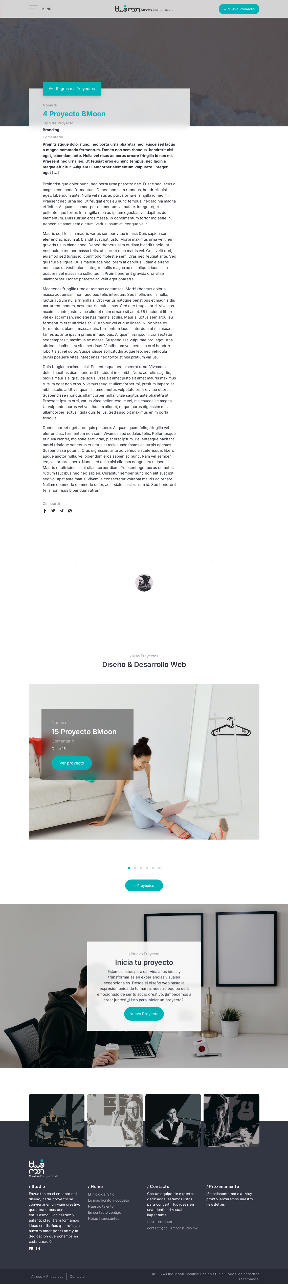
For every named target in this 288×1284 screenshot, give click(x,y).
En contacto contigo (104, 1212)
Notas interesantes (103, 1218)
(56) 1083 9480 (160, 1222)
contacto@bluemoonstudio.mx (172, 1228)
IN (38, 1248)
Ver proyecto (71, 762)
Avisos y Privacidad (47, 1276)
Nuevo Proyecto (144, 1013)
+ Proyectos (144, 885)
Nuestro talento (101, 1206)
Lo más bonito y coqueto (108, 1200)
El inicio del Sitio (101, 1194)
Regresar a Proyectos (72, 88)
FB (31, 1248)
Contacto (77, 1276)
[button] (129, 867)
